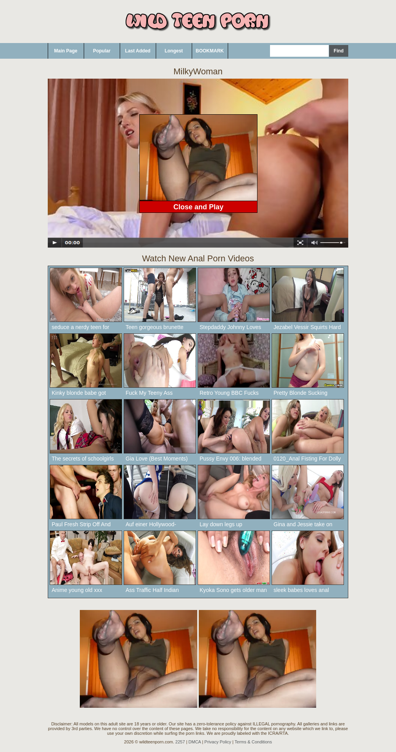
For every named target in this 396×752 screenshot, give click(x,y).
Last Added (138, 51)
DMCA (195, 741)
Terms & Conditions (253, 741)
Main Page (65, 51)
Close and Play (198, 207)
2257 (180, 741)
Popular (102, 51)
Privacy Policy (217, 741)
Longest (174, 51)
